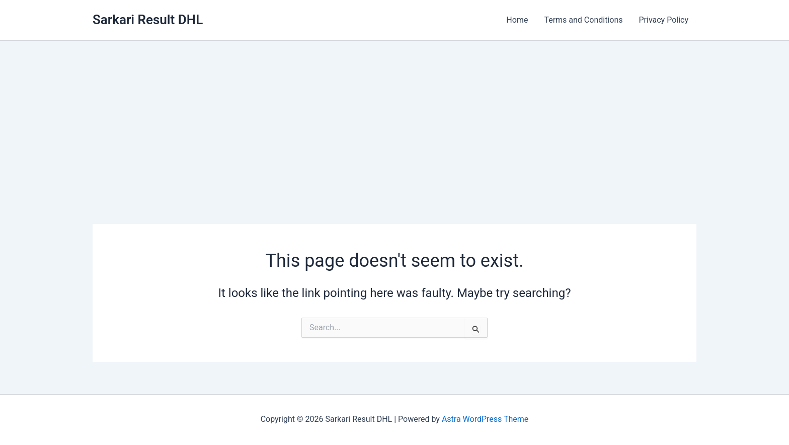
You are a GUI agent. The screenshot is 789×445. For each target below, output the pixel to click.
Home (517, 20)
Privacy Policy (664, 20)
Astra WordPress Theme (485, 419)
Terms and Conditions (583, 20)
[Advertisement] (394, 116)
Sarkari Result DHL (148, 19)
